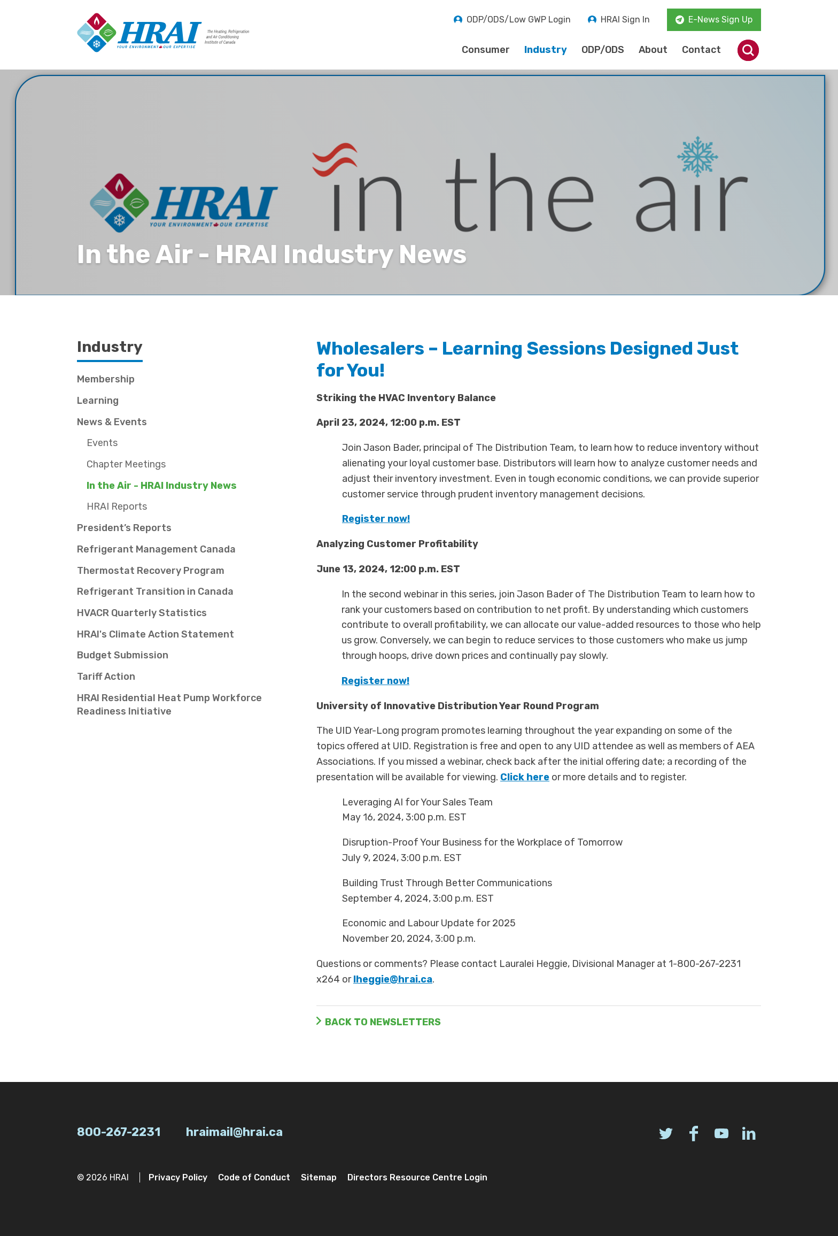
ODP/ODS (602, 50)
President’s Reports (124, 528)
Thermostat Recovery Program (150, 571)
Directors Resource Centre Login (417, 1177)
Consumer (486, 50)
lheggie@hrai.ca (392, 979)
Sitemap (319, 1177)
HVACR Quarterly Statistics (142, 613)
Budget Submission (122, 655)
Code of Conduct (254, 1177)
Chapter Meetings (126, 464)
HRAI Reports (117, 506)
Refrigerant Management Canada (156, 549)
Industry (545, 50)
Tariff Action (106, 676)
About (653, 50)
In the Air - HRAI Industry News (162, 486)
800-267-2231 (118, 1132)
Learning (98, 400)
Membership (106, 379)
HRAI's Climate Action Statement (155, 634)
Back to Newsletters (383, 1022)
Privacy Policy (178, 1177)
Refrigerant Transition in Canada (155, 591)
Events (102, 443)
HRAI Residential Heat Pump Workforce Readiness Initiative (169, 704)
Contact (701, 50)
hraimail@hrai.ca (234, 1132)
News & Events (112, 422)
